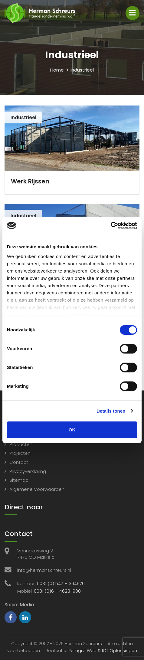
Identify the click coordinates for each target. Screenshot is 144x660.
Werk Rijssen (30, 181)
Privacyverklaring (27, 471)
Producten (20, 444)
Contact (18, 462)
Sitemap (18, 480)
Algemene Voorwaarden (36, 489)
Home (57, 70)
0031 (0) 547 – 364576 (61, 583)
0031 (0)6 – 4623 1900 (57, 591)
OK (72, 429)
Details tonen (111, 411)
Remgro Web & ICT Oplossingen (102, 651)
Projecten (20, 453)
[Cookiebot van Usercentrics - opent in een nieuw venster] (110, 225)
